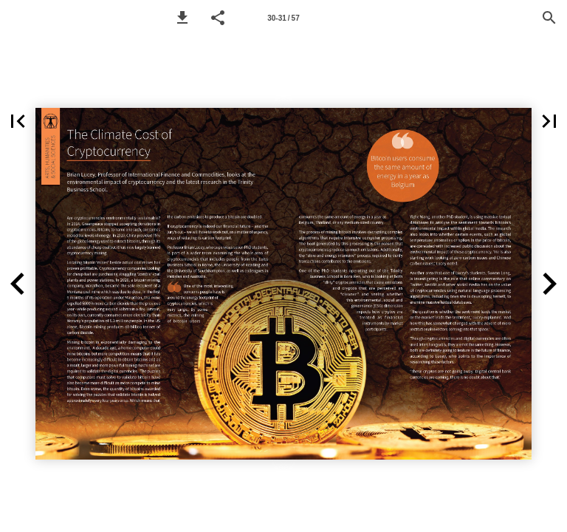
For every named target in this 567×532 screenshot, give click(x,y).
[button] (182, 17)
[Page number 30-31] (283, 17)
